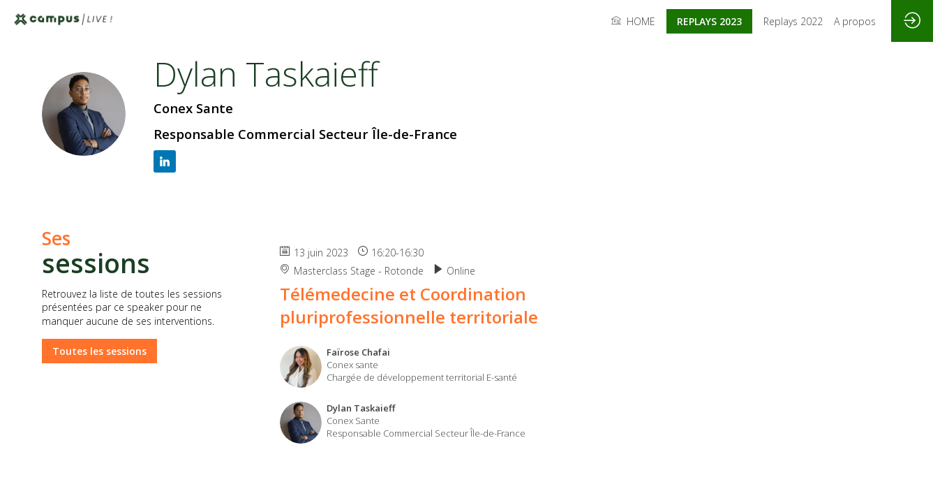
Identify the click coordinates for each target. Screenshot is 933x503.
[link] (633, 21)
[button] (709, 21)
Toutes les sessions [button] (99, 350)
